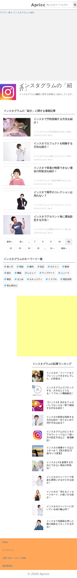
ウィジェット (8, 550)
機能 (18, 273)
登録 (20, 266)
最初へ (10, 242)
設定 (40, 266)
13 (20, 248)
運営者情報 (7, 566)
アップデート (47, 273)
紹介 (7, 273)
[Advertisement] (30, 49)
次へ (52, 248)
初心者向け (10, 285)
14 (29, 248)
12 (11, 248)
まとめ (19, 279)
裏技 (7, 279)
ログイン (53, 266)
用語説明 (65, 279)
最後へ (64, 248)
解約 (30, 266)
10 (59, 242)
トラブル (51, 279)
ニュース (63, 273)
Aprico (38, 4)
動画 (65, 266)
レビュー (30, 273)
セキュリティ (34, 279)
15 (38, 248)
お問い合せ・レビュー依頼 (14, 558)
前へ (21, 242)
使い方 (8, 266)
